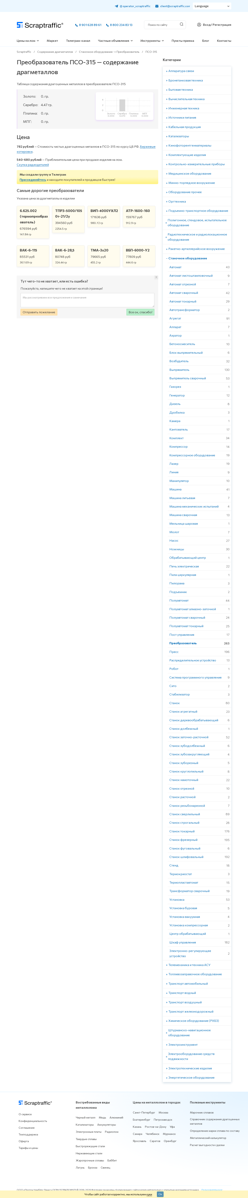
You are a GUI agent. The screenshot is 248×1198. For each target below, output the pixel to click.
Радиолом (111, 1131)
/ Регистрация (221, 24)
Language (202, 6)
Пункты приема (183, 40)
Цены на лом (26, 40)
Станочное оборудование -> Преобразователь (109, 51)
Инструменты (150, 40)
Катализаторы (85, 1124)
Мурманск (169, 1133)
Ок (160, 1194)
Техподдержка (28, 1134)
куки (149, 1194)
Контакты (224, 40)
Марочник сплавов (202, 1112)
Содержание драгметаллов (55, 51)
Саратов (155, 1141)
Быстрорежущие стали (90, 1146)
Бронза (92, 1167)
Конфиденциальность (33, 1121)
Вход (207, 24)
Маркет (52, 40)
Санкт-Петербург (144, 1112)
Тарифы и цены (28, 1147)
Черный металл (85, 1117)
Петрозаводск (163, 1119)
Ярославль (139, 1141)
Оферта (24, 1141)
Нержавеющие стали (89, 1153)
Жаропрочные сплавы (90, 1160)
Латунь (80, 1167)
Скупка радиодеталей (33, 164)
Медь (102, 1117)
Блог (205, 40)
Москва (163, 1112)
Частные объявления (113, 40)
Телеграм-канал (78, 40)
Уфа (172, 1126)
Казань (137, 1126)
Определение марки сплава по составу (215, 1130)
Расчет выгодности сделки (207, 1145)
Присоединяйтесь (33, 179)
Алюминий (116, 1117)
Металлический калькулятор (208, 1137)
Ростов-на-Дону (155, 1126)
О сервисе (25, 1114)
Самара (137, 1133)
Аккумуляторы (106, 1124)
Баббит (112, 1160)
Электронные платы (89, 1131)
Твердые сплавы (86, 1139)
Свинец (105, 1167)
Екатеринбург (141, 1119)
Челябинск (152, 1133)
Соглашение (27, 1127)
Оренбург (170, 1141)
